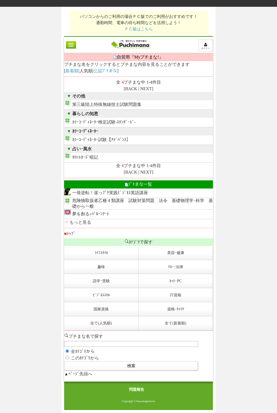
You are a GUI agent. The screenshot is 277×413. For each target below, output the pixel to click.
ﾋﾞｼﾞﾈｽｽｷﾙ (101, 295)
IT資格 (175, 295)
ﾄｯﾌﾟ (69, 233)
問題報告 (136, 390)
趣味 (101, 267)
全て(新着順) (175, 323)
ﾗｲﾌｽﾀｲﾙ (101, 253)
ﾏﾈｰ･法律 (175, 267)
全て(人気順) (101, 323)
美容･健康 (175, 253)
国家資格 (101, 309)
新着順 (71, 71)
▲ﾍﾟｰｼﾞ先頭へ (78, 374)
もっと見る (80, 222)
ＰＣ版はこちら (138, 29)
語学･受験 (101, 281)
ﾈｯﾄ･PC (175, 281)
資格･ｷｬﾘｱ (175, 309)
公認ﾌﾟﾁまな (105, 71)
